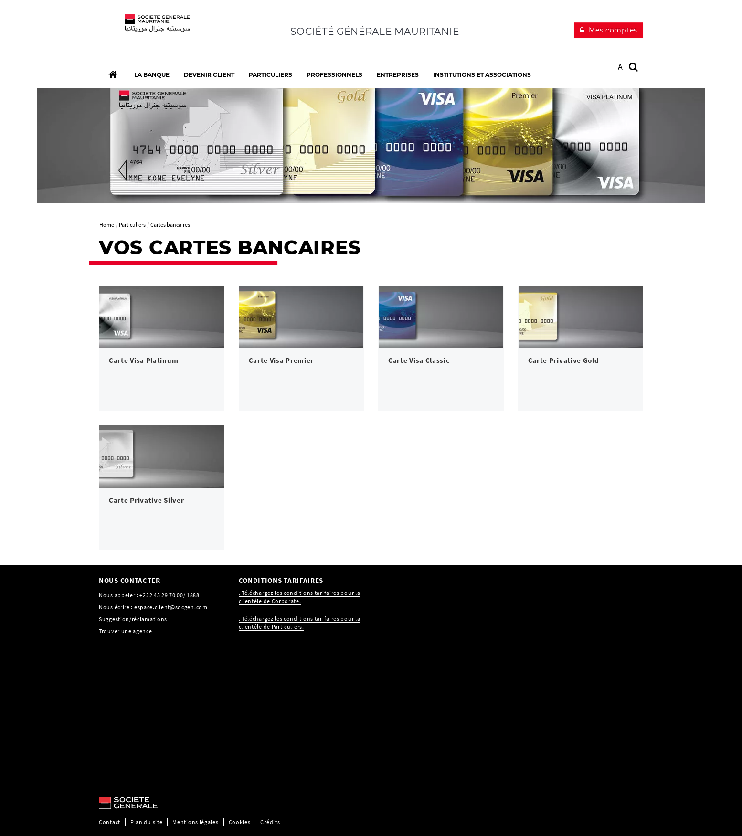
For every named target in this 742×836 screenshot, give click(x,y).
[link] (161, 348)
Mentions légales (195, 821)
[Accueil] (113, 74)
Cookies (240, 821)
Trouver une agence (125, 631)
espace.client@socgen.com (171, 607)
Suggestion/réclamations (133, 619)
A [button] (620, 66)
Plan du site (146, 821)
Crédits (270, 821)
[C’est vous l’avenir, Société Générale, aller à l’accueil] (161, 28)
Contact (109, 821)
